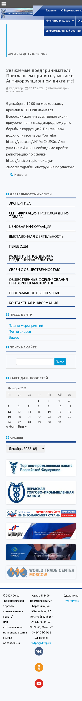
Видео (14, 337)
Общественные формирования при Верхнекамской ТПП (38, 281)
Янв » (22, 426)
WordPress (72, 600)
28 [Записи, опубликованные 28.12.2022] (29, 422)
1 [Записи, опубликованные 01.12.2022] (38, 401)
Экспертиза (20, 203)
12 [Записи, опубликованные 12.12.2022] (9, 411)
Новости (20, 174)
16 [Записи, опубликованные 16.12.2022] (49, 411)
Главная (51, 10)
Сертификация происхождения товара (39, 215)
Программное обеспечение (34, 293)
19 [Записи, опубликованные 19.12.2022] (9, 416)
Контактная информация (33, 303)
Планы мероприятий (26, 326)
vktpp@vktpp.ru (41, 643)
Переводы (18, 246)
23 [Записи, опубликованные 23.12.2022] (49, 416)
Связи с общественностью (35, 270)
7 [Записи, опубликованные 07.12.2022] (28, 406)
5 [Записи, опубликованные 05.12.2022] (8, 406)
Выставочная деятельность (36, 236)
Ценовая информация (30, 227)
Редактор (16, 88)
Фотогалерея (20, 331)
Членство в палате (60, 20)
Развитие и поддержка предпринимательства (31, 258)
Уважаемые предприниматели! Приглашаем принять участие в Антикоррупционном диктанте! (40, 75)
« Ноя (10, 426)
